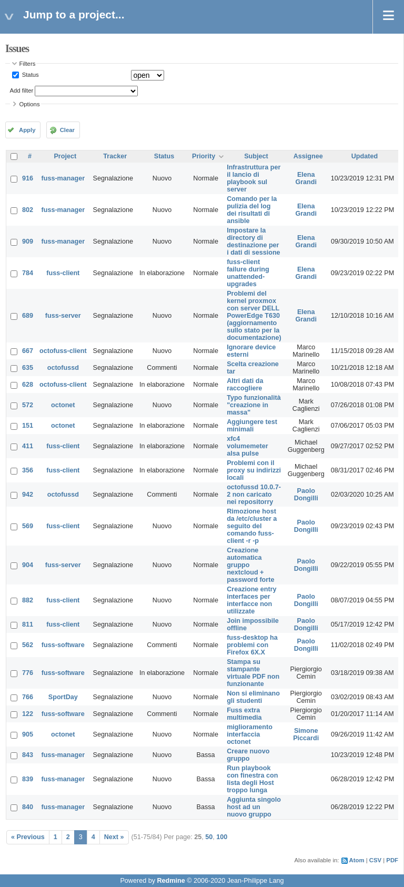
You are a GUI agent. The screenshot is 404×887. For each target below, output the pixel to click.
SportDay (63, 697)
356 (27, 470)
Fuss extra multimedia (244, 714)
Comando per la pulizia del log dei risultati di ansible (252, 210)
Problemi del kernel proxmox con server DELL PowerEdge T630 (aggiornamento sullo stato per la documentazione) (254, 315)
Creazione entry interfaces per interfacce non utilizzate (251, 600)
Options (29, 104)
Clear (67, 130)
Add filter (22, 90)
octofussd (63, 367)
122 (27, 714)
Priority (203, 156)
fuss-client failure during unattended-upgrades (248, 273)
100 (221, 837)
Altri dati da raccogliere (245, 384)
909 (27, 241)
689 (27, 315)
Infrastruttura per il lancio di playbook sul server (253, 178)
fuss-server (63, 315)
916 (27, 178)
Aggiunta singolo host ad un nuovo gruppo (254, 807)
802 (27, 210)
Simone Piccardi (306, 734)
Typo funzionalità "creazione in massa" (254, 405)
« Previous (28, 837)
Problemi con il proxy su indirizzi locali (254, 470)
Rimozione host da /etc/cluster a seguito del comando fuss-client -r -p (252, 526)
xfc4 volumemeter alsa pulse (247, 446)
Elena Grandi (306, 178)
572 (27, 405)
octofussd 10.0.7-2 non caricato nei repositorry (254, 494)
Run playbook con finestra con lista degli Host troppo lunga (252, 779)
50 (209, 837)
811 (27, 624)
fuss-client (62, 273)
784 (27, 273)
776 (27, 673)
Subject (256, 156)
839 (27, 779)
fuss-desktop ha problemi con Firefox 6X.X (252, 645)
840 (27, 807)
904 (27, 565)
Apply (27, 130)
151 (27, 425)
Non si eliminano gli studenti (253, 697)
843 (27, 755)
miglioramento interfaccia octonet (249, 734)
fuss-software (63, 645)
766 (27, 697)
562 (27, 645)
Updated (364, 156)
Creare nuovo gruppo (248, 755)
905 (27, 734)
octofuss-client (63, 351)
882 (27, 600)
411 (27, 446)
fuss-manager (63, 178)
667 (27, 351)
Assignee (308, 156)
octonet (63, 405)
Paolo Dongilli (306, 494)
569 (27, 526)
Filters (27, 64)
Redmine (171, 880)
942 (27, 494)
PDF (392, 860)
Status (30, 75)
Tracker (115, 156)
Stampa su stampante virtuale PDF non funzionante (253, 673)
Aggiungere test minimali (252, 425)
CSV (375, 860)
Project (65, 156)
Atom (357, 860)
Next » (114, 837)
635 (27, 367)
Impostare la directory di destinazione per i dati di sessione (253, 241)
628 (27, 384)
